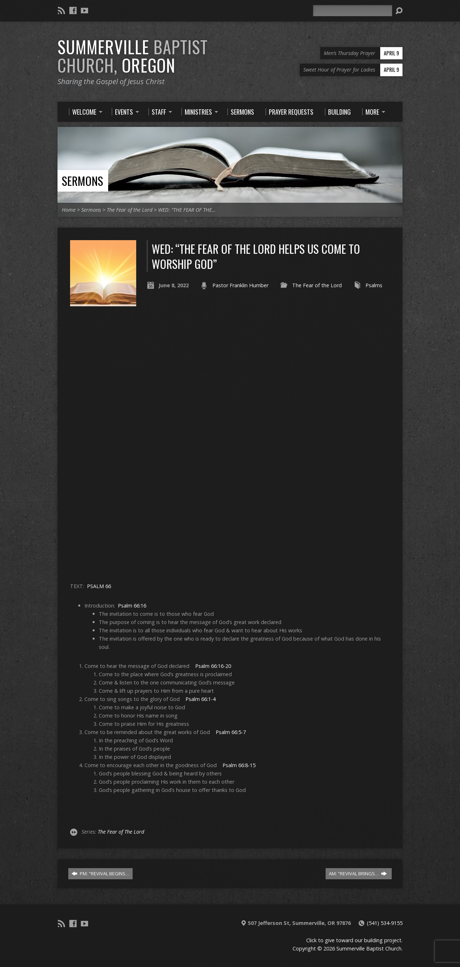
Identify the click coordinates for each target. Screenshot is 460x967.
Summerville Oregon (133, 56)
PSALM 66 (99, 586)
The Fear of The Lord (121, 831)
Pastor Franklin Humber (240, 285)
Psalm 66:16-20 (213, 666)
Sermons (82, 180)
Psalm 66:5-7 (231, 732)
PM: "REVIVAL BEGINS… (100, 873)
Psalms (373, 285)
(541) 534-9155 (384, 923)
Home (68, 209)
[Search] (352, 10)
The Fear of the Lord (129, 209)
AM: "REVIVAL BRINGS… (358, 873)
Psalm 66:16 (132, 605)
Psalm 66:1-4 (200, 699)
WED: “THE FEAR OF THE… (187, 209)
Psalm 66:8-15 (239, 765)
